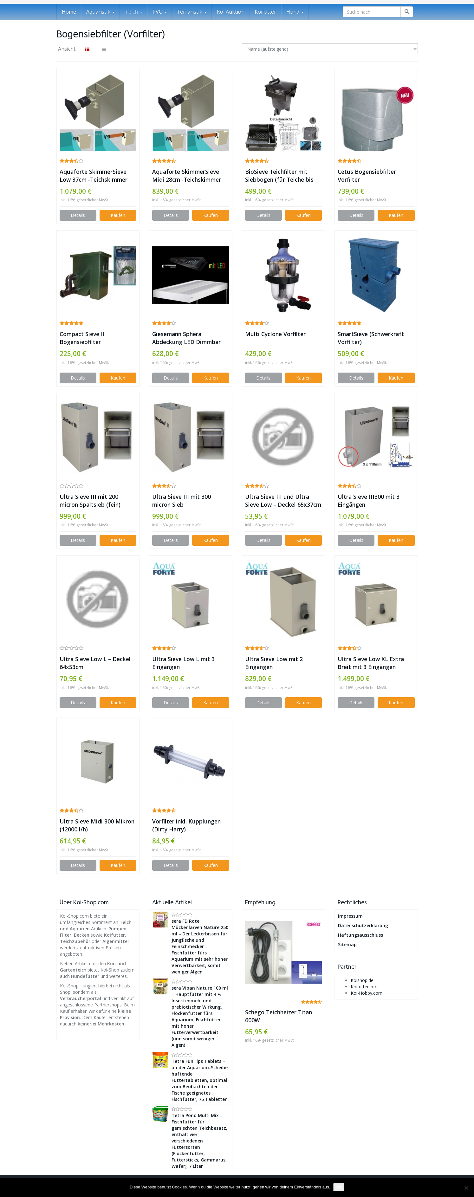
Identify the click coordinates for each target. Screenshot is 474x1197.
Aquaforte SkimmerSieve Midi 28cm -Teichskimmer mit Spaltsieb (186, 176)
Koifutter (265, 11)
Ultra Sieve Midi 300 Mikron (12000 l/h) (97, 825)
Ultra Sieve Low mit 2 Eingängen (274, 663)
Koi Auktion (230, 11)
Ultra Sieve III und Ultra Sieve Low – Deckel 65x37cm (283, 500)
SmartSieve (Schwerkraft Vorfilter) (371, 338)
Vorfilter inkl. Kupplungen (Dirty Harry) (186, 825)
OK (339, 1187)
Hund (295, 11)
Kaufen (118, 215)
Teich (133, 11)
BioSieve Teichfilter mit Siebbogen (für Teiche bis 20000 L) (279, 176)
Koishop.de (362, 980)
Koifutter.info (364, 987)
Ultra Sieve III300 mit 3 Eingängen (368, 500)
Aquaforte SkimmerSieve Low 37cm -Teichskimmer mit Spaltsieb (93, 176)
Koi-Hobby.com (366, 993)
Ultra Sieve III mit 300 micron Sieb (181, 500)
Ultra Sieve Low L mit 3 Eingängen (183, 663)
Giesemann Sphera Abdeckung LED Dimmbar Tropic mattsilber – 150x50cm (186, 338)
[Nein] (466, 1188)
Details (78, 215)
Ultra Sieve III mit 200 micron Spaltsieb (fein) (90, 500)
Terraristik (192, 11)
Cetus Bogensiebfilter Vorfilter (367, 175)
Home (69, 11)
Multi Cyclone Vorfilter (275, 334)
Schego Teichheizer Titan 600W (278, 1016)
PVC (159, 11)
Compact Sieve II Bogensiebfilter (82, 338)
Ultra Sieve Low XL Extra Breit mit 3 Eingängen (371, 663)
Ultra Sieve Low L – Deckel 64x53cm (95, 663)
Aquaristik (100, 11)
